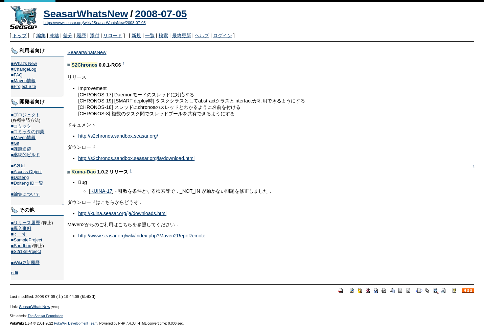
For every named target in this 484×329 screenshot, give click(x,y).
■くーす (19, 234)
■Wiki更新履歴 (25, 262)
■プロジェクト (25, 114)
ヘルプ (202, 35)
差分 (67, 35)
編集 (41, 35)
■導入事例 (21, 228)
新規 (136, 35)
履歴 (81, 35)
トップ (20, 35)
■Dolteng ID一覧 (27, 183)
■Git (15, 143)
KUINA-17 (101, 191)
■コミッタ (21, 125)
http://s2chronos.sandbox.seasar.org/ (118, 136)
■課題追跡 (21, 148)
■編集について (25, 194)
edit (14, 272)
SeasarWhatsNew (86, 13)
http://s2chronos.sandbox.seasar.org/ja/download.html (136, 158)
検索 (163, 35)
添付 (94, 35)
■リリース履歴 (25, 222)
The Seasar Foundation (45, 316)
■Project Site (23, 86)
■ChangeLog (24, 69)
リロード (112, 35)
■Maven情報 (23, 80)
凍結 (54, 35)
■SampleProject (26, 239)
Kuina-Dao (83, 171)
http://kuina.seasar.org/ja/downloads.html (122, 213)
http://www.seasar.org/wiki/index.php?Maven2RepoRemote (141, 235)
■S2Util (18, 165)
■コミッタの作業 (28, 131)
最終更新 (181, 35)
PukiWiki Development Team (75, 323)
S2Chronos (84, 65)
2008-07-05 (161, 13)
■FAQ (17, 74)
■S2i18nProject (26, 251)
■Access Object (26, 171)
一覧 (150, 35)
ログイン (222, 35)
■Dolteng (20, 177)
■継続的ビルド (25, 154)
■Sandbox (21, 245)
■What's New (24, 63)
